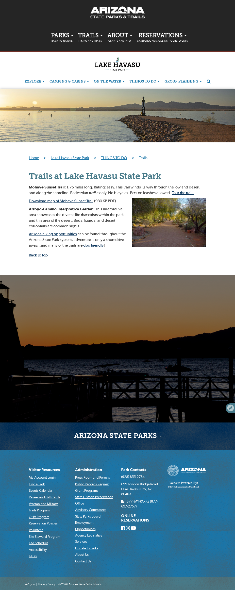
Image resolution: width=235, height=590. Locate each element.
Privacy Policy (46, 584)
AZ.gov (30, 584)
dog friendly (93, 245)
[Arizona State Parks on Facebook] (123, 528)
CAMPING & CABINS (69, 82)
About (119, 38)
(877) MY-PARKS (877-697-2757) (139, 503)
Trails (90, 38)
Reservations (162, 38)
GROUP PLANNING (183, 82)
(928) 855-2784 (133, 477)
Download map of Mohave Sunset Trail (61, 201)
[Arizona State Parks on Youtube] (133, 528)
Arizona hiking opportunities (53, 234)
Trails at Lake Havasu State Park (95, 176)
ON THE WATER (109, 82)
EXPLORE (35, 82)
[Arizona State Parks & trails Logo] (117, 12)
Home (34, 157)
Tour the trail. (183, 192)
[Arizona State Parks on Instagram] (128, 528)
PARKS (62, 38)
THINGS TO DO (145, 82)
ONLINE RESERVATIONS (135, 518)
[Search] (208, 82)
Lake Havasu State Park (70, 157)
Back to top (38, 255)
